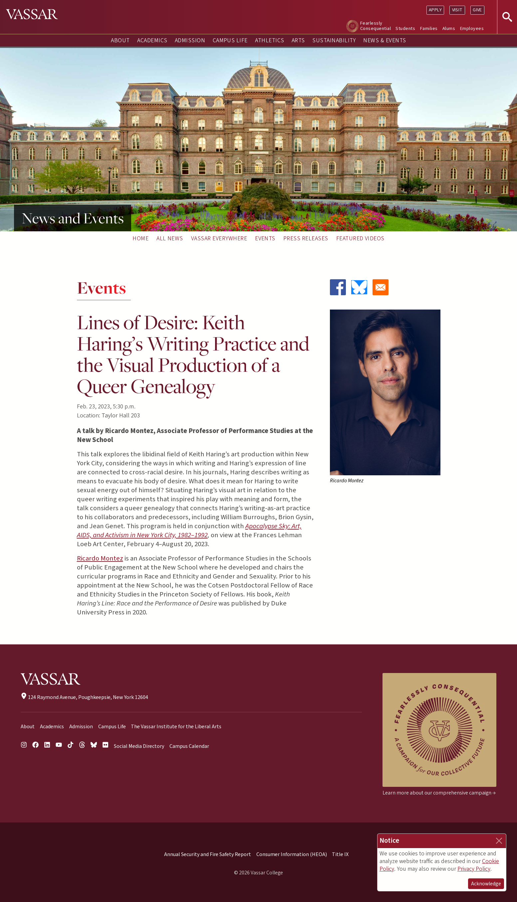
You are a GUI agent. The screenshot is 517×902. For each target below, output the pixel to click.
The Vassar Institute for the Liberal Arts (176, 726)
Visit (457, 9)
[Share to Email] (380, 287)
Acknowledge (486, 883)
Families (429, 28)
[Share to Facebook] (338, 287)
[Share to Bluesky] (359, 287)
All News (169, 238)
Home (140, 238)
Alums (448, 28)
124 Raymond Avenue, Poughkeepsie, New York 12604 (84, 697)
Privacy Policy (473, 869)
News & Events (384, 40)
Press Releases (305, 238)
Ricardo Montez (100, 558)
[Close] (499, 841)
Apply (435, 9)
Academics (152, 40)
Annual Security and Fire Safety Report (207, 854)
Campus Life (230, 40)
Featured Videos (360, 238)
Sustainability (334, 40)
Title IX (340, 854)
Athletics (269, 40)
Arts (298, 40)
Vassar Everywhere (219, 238)
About (120, 40)
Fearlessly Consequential (375, 26)
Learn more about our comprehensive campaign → (439, 792)
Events (265, 238)
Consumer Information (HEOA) (291, 854)
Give (477, 9)
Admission (190, 40)
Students (405, 28)
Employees (472, 28)
